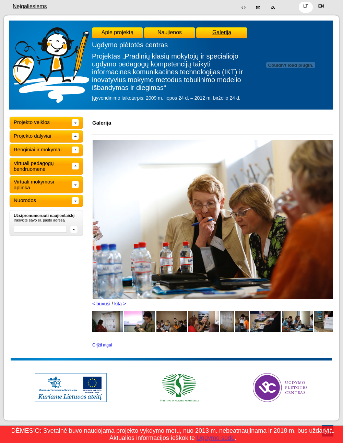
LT (305, 6)
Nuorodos (25, 200)
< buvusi (101, 303)
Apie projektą (117, 32)
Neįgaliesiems (30, 6)
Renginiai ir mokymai (37, 149)
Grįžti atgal (102, 345)
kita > (120, 303)
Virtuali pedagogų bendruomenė (34, 166)
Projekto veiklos (32, 122)
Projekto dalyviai (32, 136)
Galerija (221, 32)
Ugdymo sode (216, 437)
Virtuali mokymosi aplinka (34, 184)
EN (321, 6)
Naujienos (169, 32)
